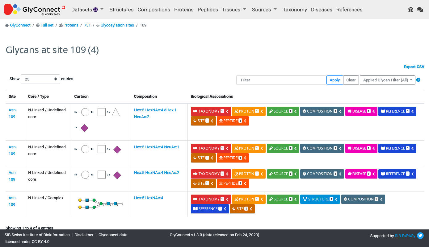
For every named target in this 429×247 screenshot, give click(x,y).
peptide (233, 120)
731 (87, 25)
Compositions (154, 9)
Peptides (208, 9)
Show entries (29, 79)
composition (322, 111)
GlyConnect (20, 25)
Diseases (321, 9)
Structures (122, 9)
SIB (398, 235)
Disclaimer (84, 235)
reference (397, 111)
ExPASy (408, 235)
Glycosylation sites (117, 25)
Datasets (85, 9)
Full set (46, 25)
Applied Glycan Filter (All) (386, 80)
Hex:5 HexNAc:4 (148, 198)
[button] (418, 80)
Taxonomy (295, 9)
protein (248, 111)
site (203, 120)
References (349, 9)
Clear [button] (350, 80)
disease (361, 111)
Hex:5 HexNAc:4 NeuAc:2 (156, 172)
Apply (335, 80)
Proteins (184, 9)
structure (320, 199)
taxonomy (211, 111)
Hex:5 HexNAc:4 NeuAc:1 (156, 147)
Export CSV (414, 66)
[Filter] (281, 80)
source (283, 111)
